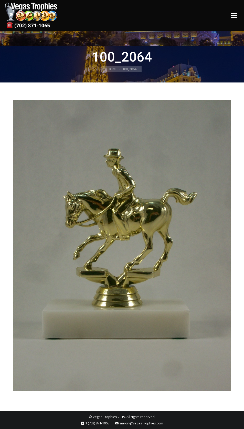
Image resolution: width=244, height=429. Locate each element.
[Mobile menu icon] (234, 15)
